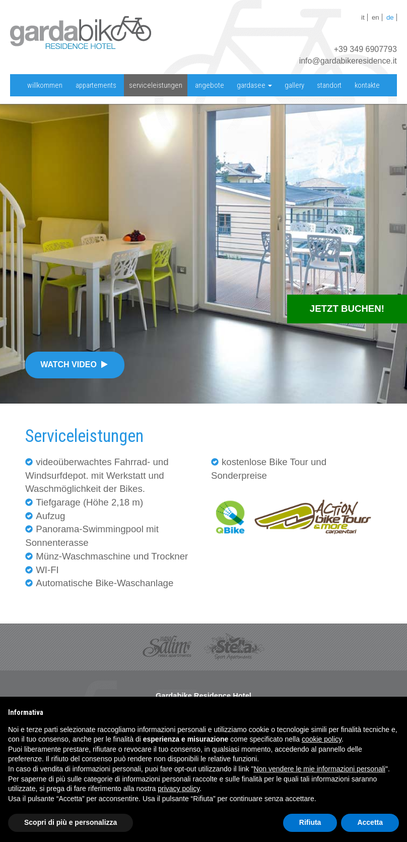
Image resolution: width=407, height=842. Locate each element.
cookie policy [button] (322, 739)
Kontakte (367, 85)
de (390, 17)
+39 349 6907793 (365, 49)
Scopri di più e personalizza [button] (70, 822)
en (375, 17)
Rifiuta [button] (310, 822)
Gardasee (254, 85)
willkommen (44, 85)
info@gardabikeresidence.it (348, 61)
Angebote (209, 85)
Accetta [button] (370, 822)
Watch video (74, 364)
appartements (96, 85)
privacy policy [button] (178, 788)
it (363, 17)
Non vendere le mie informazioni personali (319, 769)
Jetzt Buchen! (347, 308)
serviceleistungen (155, 85)
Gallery (294, 85)
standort (329, 85)
